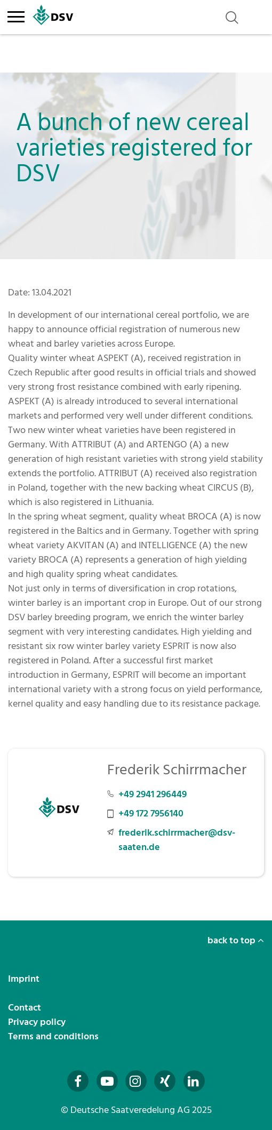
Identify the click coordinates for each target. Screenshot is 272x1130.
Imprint (25, 979)
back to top (235, 940)
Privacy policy (38, 1022)
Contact (25, 1007)
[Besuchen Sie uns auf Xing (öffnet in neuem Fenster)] (164, 1081)
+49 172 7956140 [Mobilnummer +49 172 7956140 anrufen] (150, 813)
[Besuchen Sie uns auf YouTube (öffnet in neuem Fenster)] (107, 1081)
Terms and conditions (54, 1036)
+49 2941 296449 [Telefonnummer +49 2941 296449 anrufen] (152, 794)
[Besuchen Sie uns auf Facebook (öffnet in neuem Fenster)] (78, 1081)
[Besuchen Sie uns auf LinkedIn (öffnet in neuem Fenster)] (194, 1081)
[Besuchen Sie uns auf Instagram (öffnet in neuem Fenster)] (136, 1081)
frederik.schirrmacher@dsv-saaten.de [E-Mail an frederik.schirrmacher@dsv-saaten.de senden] (176, 840)
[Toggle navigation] (15, 15)
